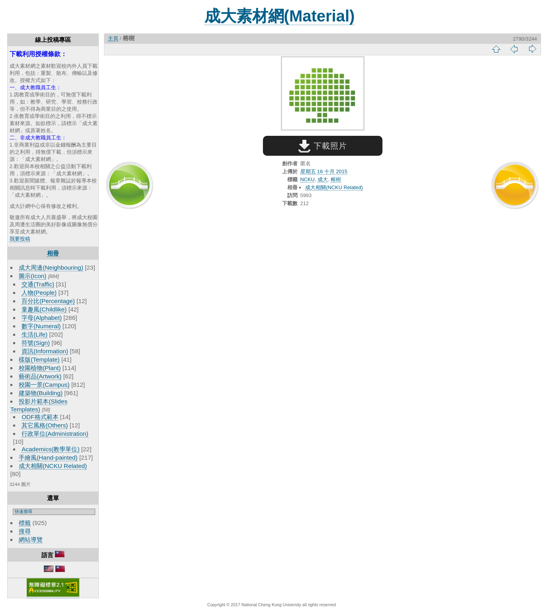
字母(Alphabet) (42, 317)
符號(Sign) (36, 342)
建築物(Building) (41, 393)
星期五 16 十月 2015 (323, 171)
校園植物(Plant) (40, 367)
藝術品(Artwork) (40, 376)
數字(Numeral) (41, 326)
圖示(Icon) (32, 275)
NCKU (307, 179)
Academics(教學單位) (50, 449)
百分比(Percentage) (48, 301)
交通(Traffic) (38, 284)
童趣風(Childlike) (44, 309)
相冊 (53, 253)
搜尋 (25, 531)
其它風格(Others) (45, 425)
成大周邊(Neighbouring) (51, 267)
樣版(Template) (39, 359)
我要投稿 (20, 239)
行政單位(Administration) (55, 433)
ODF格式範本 (40, 416)
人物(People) (39, 292)
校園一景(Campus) (44, 384)
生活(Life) (34, 334)
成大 (323, 179)
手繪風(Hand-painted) (48, 457)
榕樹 (336, 179)
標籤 (25, 522)
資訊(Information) (45, 351)
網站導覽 (31, 539)
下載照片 (322, 145)
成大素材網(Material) (279, 16)
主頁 (113, 38)
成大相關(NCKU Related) (53, 465)
